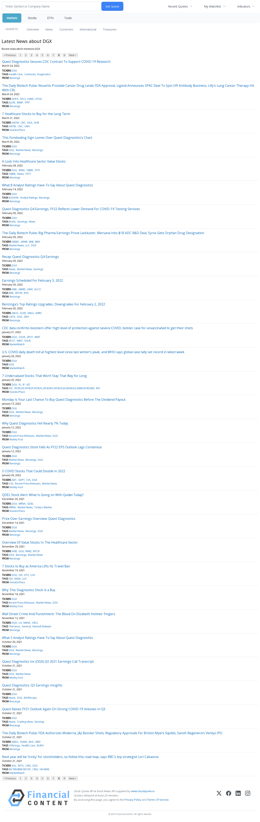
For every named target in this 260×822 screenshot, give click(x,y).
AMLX (30, 313)
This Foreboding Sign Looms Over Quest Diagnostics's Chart (47, 137)
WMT (37, 337)
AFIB (14, 551)
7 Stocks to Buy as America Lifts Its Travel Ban (36, 566)
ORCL (35, 622)
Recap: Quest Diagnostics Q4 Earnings (30, 256)
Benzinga (15, 78)
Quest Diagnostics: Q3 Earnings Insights (32, 685)
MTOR (18, 293)
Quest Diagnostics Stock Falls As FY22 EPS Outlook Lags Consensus (52, 447)
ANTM (15, 122)
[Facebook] (228, 798)
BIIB (31, 241)
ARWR (24, 241)
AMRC (38, 313)
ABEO (15, 742)
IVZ (28, 384)
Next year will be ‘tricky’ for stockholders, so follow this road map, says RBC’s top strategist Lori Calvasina (80, 757)
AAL (14, 765)
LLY (27, 245)
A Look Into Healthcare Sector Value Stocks (34, 161)
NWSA (26, 622)
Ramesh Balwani (41, 626)
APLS (23, 99)
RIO (98, 388)
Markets (11, 18)
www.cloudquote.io (143, 791)
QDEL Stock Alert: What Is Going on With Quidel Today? (43, 495)
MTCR (36, 551)
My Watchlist (212, 6)
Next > (72, 55)
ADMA (23, 742)
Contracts (30, 74)
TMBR (29, 170)
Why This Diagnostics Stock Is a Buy (28, 590)
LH (20, 622)
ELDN (12, 102)
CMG (28, 765)
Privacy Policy (133, 799)
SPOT (30, 337)
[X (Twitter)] (219, 798)
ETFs (50, 18)
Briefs (12, 221)
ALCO (37, 289)
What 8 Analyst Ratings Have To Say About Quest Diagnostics (47, 185)
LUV (32, 575)
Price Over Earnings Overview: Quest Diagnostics (38, 518)
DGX (14, 70)
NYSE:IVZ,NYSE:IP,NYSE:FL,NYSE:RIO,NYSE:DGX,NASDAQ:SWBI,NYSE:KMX (54, 388)
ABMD (15, 241)
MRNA (22, 503)
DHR (36, 122)
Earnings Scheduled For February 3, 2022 (32, 280)
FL (20, 384)
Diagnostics (44, 74)
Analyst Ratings (28, 197)
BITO (21, 765)
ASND (30, 99)
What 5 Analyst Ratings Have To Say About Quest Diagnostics (47, 637)
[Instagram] (248, 798)
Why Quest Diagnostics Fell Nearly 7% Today (35, 423)
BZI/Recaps (30, 697)
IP (24, 384)
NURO (40, 745)
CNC (23, 122)
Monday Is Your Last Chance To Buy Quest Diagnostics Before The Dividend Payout (64, 399)
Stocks (32, 18)
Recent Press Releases (21, 436)
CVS (28, 480)
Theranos (14, 626)
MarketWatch (17, 344)
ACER (23, 313)
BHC (31, 742)
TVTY (37, 170)
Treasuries (110, 29)
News (49, 29)
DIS (20, 575)
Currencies (66, 29)
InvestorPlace (17, 130)
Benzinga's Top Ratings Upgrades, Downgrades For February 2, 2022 (53, 304)
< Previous (10, 55)
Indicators (243, 6)
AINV (30, 289)
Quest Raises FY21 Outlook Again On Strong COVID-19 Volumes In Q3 (53, 709)
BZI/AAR (13, 197)
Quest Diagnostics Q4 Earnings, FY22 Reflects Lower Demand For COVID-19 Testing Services (71, 209)
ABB (14, 289)
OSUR (22, 337)
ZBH (26, 316)
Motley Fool (16, 439)
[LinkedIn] (238, 798)
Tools (68, 18)
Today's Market (43, 507)
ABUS (15, 313)
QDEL (30, 503)
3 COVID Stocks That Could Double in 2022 (33, 471)
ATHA (38, 99)
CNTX (12, 316)
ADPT (21, 480)
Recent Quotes (178, 6)
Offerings (14, 745)
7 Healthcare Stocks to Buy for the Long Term (36, 114)
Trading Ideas (25, 721)
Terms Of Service (158, 799)
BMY (37, 241)
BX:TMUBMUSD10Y (20, 769)
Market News (23, 150)
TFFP (27, 102)
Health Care (16, 74)
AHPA (15, 99)
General (26, 626)
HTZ (26, 575)
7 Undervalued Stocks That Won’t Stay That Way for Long (44, 376)
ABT (14, 480)
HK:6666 (44, 769)
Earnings (22, 221)
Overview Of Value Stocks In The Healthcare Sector (40, 542)
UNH (27, 126)
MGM (17, 578)
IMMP (20, 102)
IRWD (22, 170)
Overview (33, 29)
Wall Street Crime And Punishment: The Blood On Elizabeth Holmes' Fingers (58, 614)
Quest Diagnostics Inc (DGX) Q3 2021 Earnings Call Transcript (48, 661)
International (88, 29)
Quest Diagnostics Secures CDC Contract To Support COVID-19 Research (56, 61)
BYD (26, 293)
